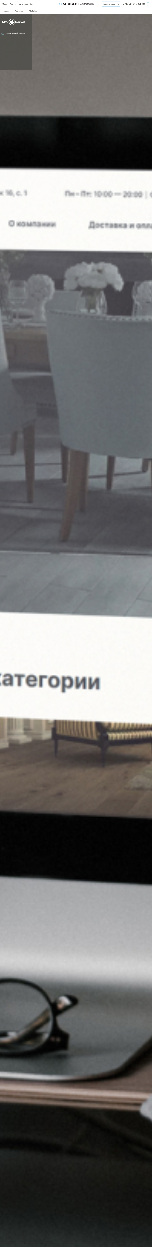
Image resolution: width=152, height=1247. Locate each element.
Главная (6, 11)
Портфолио (23, 4)
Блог (32, 4)
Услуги (13, 4)
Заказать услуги (111, 4)
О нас (4, 4)
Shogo (76, 4)
